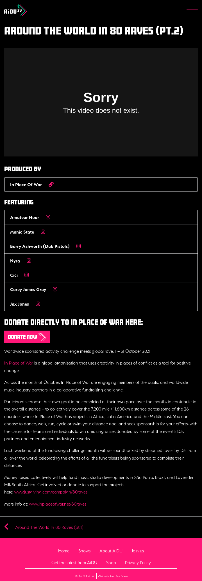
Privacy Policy (138, 562)
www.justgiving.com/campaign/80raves (50, 492)
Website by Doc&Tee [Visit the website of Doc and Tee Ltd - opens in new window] (113, 575)
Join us (137, 551)
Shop (111, 562)
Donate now (27, 337)
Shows (84, 551)
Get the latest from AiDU (74, 562)
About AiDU (110, 551)
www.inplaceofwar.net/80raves (57, 504)
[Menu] (192, 10)
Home (63, 551)
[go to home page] (15, 9)
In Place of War (18, 363)
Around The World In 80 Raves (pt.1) (49, 527)
